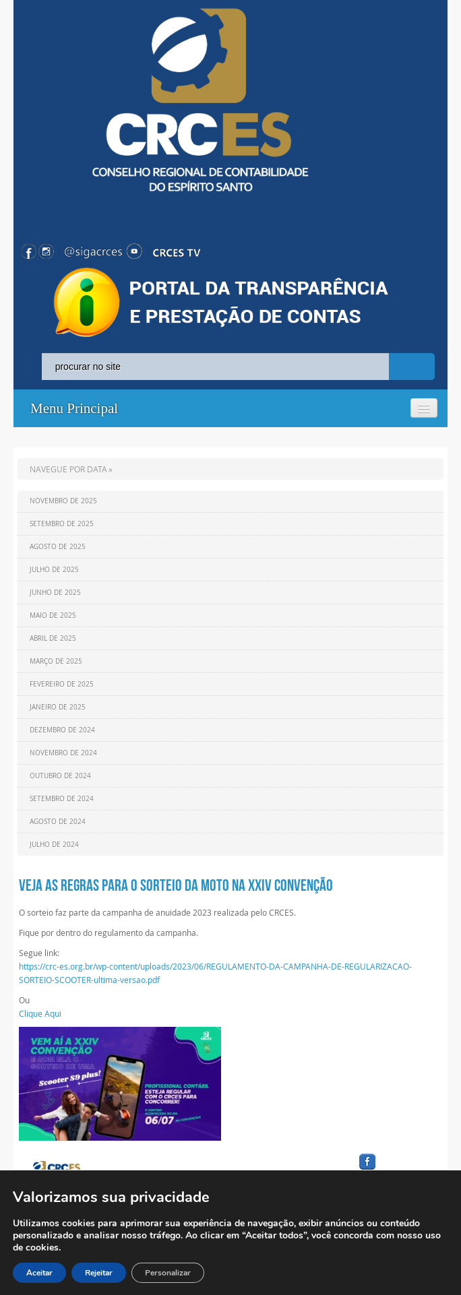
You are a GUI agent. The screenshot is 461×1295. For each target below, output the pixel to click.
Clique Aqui (40, 1013)
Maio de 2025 (53, 615)
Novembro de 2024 (63, 753)
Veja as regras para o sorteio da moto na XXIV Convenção (176, 885)
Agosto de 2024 (58, 821)
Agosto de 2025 (58, 546)
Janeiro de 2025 (58, 707)
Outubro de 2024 (60, 775)
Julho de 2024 (54, 844)
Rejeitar (99, 1272)
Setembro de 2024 (62, 798)
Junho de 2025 (55, 592)
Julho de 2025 (54, 569)
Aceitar (39, 1272)
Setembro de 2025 (62, 523)
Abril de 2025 (53, 638)
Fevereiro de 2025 (62, 684)
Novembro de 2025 (63, 501)
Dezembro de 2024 (62, 730)
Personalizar (168, 1272)
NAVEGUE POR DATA (68, 469)
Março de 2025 (56, 661)
